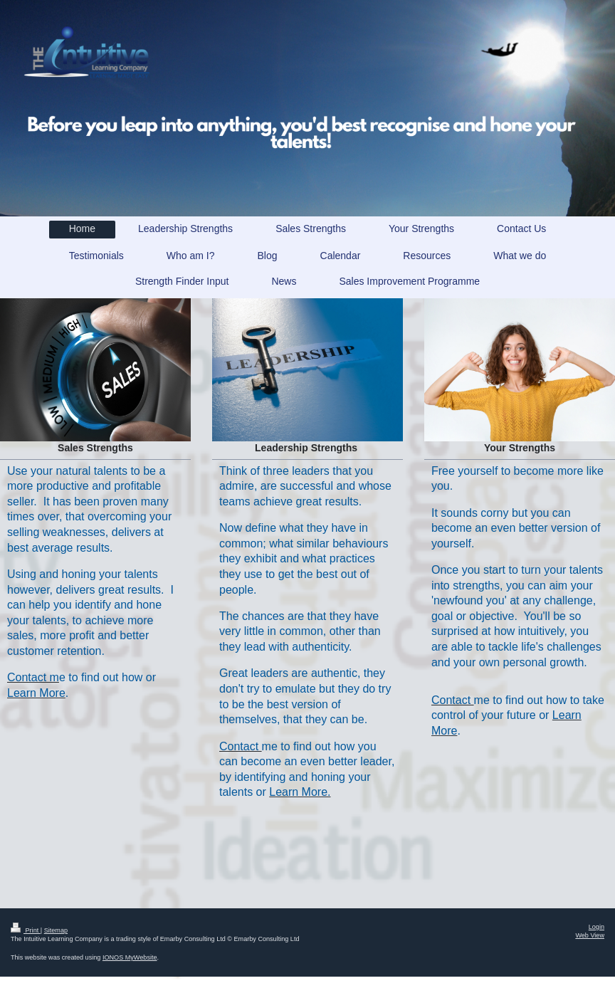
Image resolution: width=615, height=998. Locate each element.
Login (596, 926)
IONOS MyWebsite (129, 957)
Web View (589, 935)
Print (26, 930)
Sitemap (56, 930)
